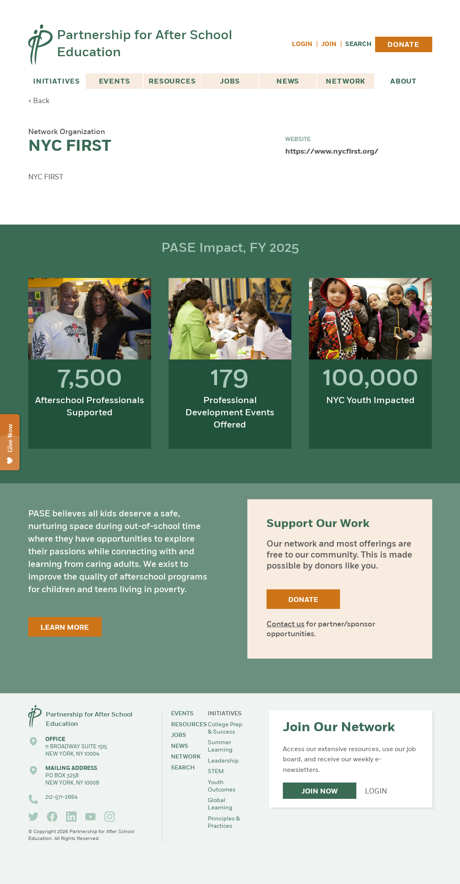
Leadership (223, 761)
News (287, 81)
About (403, 81)
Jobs (230, 81)
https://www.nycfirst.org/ (331, 152)
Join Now (319, 791)
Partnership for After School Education (144, 44)
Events (114, 81)
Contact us (285, 624)
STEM (216, 772)
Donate (403, 45)
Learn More (64, 627)
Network (345, 81)
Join (328, 45)
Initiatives (56, 81)
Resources (172, 81)
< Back (38, 101)
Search (358, 45)
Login (302, 45)
